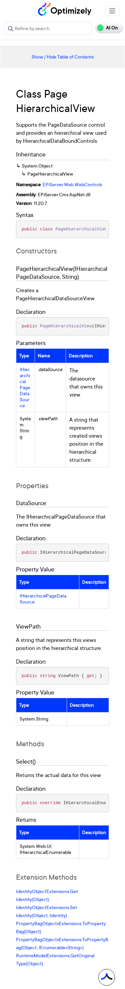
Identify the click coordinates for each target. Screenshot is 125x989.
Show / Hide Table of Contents (63, 56)
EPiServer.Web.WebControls (72, 184)
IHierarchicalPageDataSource (25, 387)
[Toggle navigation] (112, 11)
